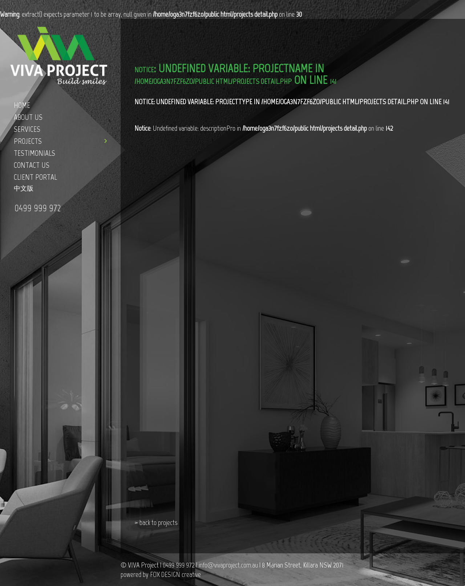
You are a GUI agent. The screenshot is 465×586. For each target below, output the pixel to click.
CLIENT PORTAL (35, 177)
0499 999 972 (38, 208)
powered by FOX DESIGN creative (161, 574)
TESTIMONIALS (34, 153)
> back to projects (155, 522)
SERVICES (27, 129)
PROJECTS (28, 141)
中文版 (23, 188)
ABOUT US (28, 117)
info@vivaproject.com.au (228, 565)
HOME (22, 105)
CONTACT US (31, 165)
